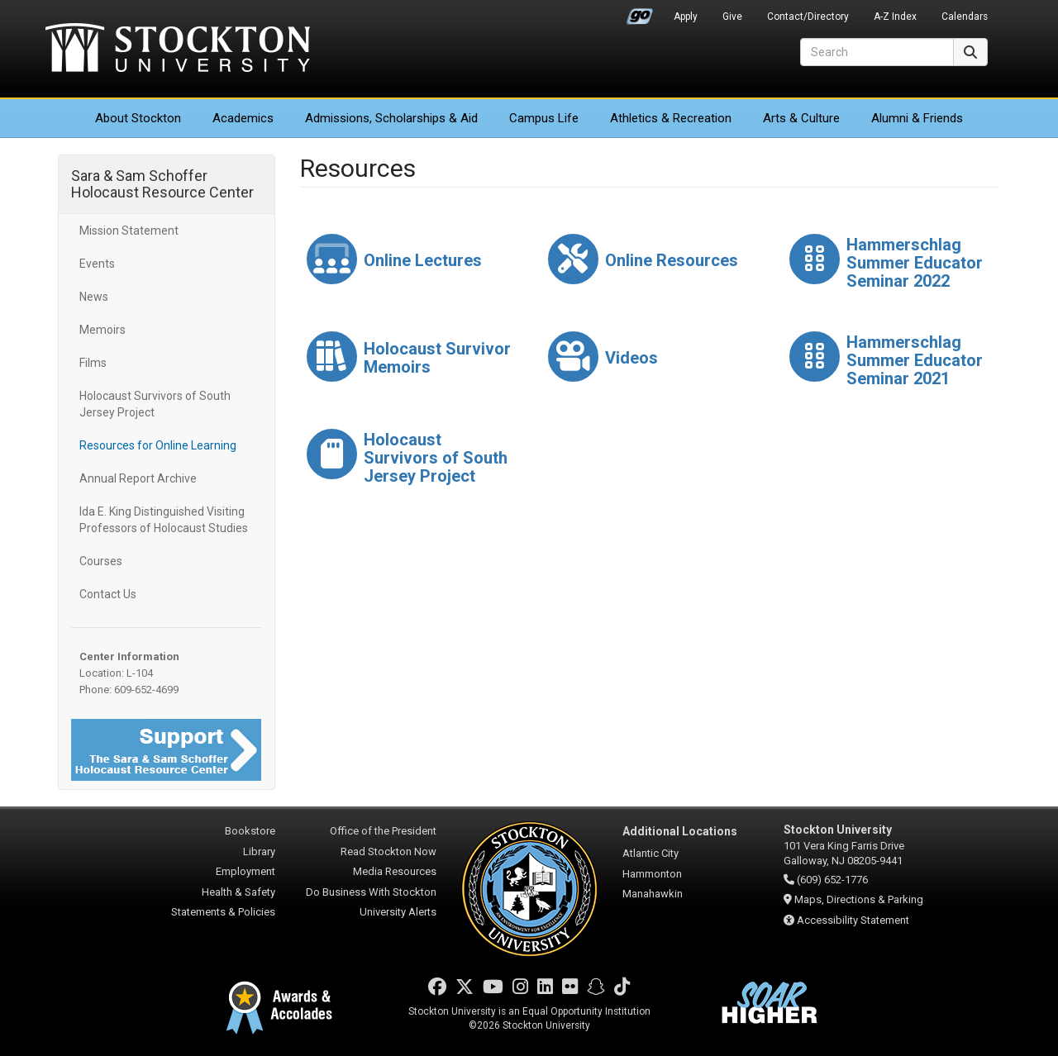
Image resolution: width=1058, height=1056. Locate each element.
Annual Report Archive (138, 478)
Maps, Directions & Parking (858, 899)
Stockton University (177, 49)
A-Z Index (895, 16)
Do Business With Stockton (371, 892)
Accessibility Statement (853, 920)
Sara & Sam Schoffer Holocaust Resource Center (162, 184)
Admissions (391, 118)
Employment (245, 871)
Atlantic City (650, 853)
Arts (801, 118)
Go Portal (640, 12)
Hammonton (652, 874)
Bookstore (250, 831)
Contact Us (107, 594)
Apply (686, 16)
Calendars (964, 16)
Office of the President (383, 831)
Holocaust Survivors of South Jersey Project (155, 404)
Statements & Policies (223, 912)
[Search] (877, 52)
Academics (243, 118)
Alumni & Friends (917, 118)
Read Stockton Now (388, 851)
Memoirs (102, 329)
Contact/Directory (808, 16)
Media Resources (394, 871)
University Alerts (398, 912)
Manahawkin (652, 893)
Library (259, 851)
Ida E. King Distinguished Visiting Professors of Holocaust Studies (163, 520)
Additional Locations (679, 831)
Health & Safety (238, 892)
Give (732, 16)
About (138, 118)
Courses (100, 561)
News (93, 296)
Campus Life (544, 118)
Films (93, 362)
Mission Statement (129, 230)
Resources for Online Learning (157, 445)
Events (97, 263)
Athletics (671, 118)
